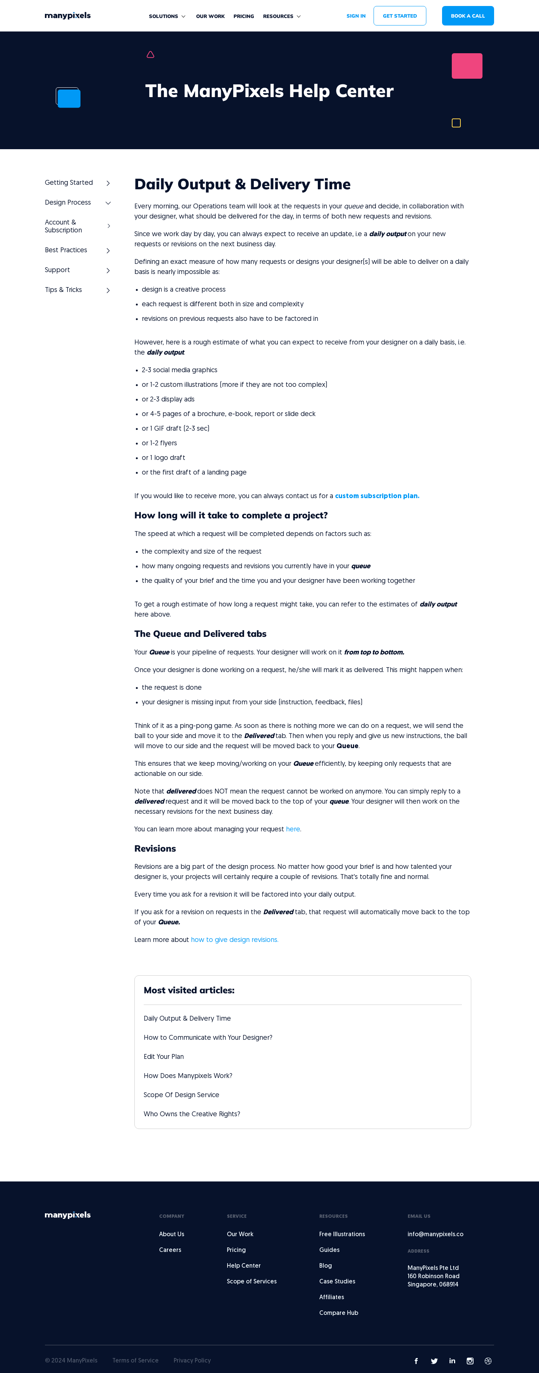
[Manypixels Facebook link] (416, 1361)
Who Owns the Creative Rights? (192, 1114)
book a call (468, 16)
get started (400, 16)
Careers (170, 1250)
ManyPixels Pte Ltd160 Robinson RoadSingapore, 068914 (434, 1276)
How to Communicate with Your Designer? (208, 1038)
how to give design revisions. (234, 940)
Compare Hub (338, 1313)
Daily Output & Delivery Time (187, 1019)
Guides (329, 1250)
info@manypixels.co (435, 1235)
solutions (163, 16)
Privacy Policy (192, 1361)
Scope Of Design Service (181, 1095)
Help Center (244, 1266)
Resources (278, 16)
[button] (168, 16)
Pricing (244, 16)
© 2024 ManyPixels (71, 1361)
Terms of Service (135, 1361)
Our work (210, 16)
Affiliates (331, 1298)
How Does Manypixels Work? (188, 1076)
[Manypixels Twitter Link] (434, 1361)
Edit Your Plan (164, 1057)
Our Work (240, 1235)
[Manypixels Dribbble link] (488, 1361)
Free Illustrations (342, 1235)
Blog (325, 1266)
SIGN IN (356, 16)
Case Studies (337, 1282)
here (293, 829)
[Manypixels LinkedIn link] (452, 1361)
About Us (171, 1235)
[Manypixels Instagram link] (470, 1361)
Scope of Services (252, 1282)
